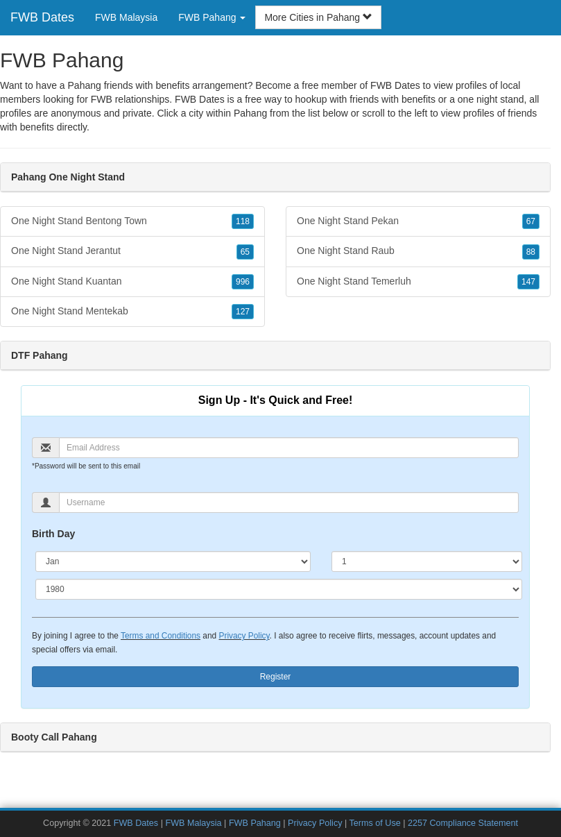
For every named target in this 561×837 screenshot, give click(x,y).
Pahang (250, 113)
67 (530, 221)
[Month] (173, 561)
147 (528, 282)
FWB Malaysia (126, 17)
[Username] (289, 502)
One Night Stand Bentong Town (132, 221)
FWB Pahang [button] (211, 17)
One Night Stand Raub (418, 251)
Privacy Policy (243, 636)
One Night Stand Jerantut (132, 251)
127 (243, 311)
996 (243, 282)
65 (245, 252)
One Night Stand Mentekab (132, 311)
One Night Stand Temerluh (418, 281)
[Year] (278, 589)
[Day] (426, 561)
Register (275, 677)
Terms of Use (375, 823)
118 (243, 221)
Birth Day (53, 533)
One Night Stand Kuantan (132, 281)
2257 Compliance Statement (463, 823)
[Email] (289, 447)
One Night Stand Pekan (418, 221)
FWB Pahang (255, 823)
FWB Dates (42, 17)
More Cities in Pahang (318, 17)
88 (530, 252)
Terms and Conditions (160, 636)
